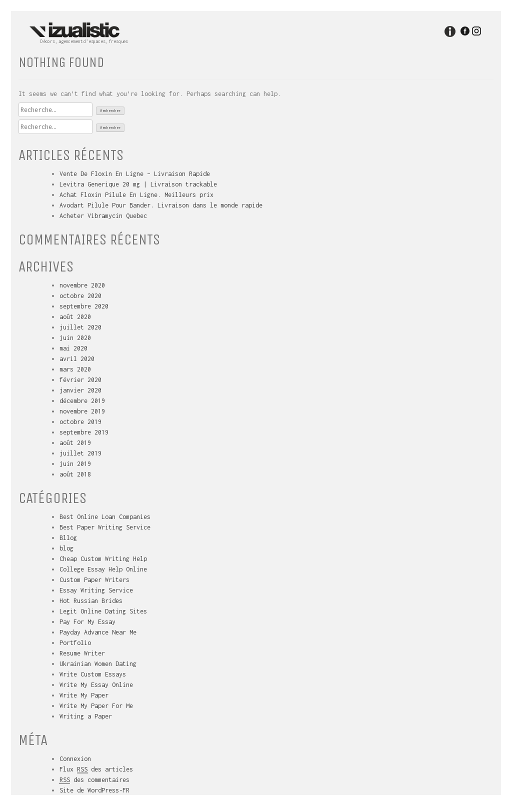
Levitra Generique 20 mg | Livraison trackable (138, 184)
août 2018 (75, 474)
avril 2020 (77, 358)
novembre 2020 (82, 285)
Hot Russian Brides (91, 600)
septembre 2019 (84, 432)
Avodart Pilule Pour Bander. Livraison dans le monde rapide (161, 205)
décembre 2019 (82, 400)
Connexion (75, 758)
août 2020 (75, 316)
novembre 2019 (82, 411)
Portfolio (75, 642)
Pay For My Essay (88, 622)
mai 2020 (74, 348)
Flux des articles (96, 770)
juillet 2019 (81, 453)
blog (67, 548)
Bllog (68, 538)
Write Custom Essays (93, 674)
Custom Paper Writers (95, 580)
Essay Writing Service (96, 590)
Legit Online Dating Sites (103, 611)
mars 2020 (75, 369)
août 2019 (75, 442)
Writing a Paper (86, 716)
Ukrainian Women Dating (98, 664)
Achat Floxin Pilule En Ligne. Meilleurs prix (137, 194)
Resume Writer (82, 653)
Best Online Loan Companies (105, 516)
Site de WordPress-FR (95, 790)
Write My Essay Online (96, 684)
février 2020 (81, 380)
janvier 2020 (81, 390)
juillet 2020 (81, 327)
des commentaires (95, 780)
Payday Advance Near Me (98, 632)
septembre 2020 (84, 306)
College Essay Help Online (103, 569)
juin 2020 (75, 338)
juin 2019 (75, 464)
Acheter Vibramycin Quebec (103, 216)
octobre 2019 (81, 422)
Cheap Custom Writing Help (103, 558)
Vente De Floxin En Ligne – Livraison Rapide (135, 174)
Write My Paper (84, 695)
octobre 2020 (81, 296)
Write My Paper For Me (96, 706)
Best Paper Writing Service (105, 527)
